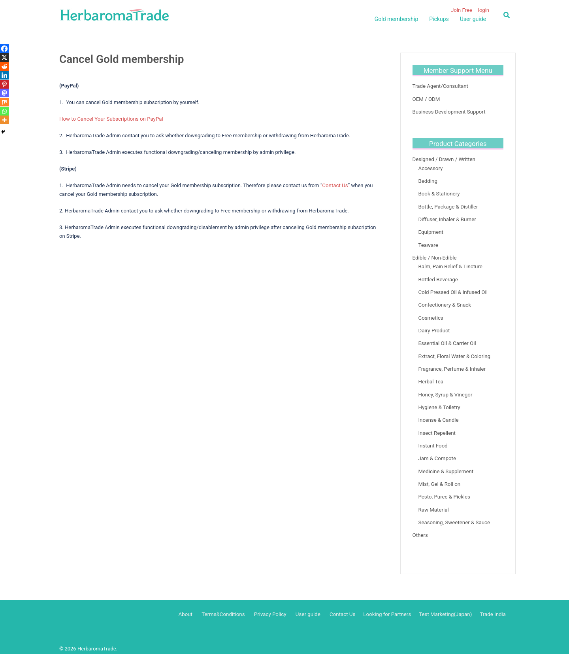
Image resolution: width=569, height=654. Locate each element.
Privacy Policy (274, 607)
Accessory (430, 168)
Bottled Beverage (437, 277)
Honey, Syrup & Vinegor (444, 390)
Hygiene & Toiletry (439, 403)
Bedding (427, 180)
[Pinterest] (4, 84)
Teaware (428, 243)
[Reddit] (4, 66)
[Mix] (4, 102)
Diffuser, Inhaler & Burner (446, 218)
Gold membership (396, 19)
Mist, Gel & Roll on (439, 478)
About (191, 607)
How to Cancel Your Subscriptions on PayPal (110, 119)
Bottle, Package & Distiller (447, 205)
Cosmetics (430, 315)
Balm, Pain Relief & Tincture (449, 264)
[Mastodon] (4, 93)
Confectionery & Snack (444, 302)
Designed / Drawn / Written (443, 159)
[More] (4, 120)
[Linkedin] (4, 75)
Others (420, 529)
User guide (473, 19)
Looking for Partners (389, 607)
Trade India (493, 607)
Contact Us (334, 185)
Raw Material (433, 503)
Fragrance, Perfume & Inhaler (451, 365)
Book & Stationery (438, 192)
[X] (4, 57)
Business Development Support (448, 111)
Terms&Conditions (228, 607)
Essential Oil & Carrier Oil (446, 340)
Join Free (461, 10)
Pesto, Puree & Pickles (443, 491)
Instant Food (432, 441)
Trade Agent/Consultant (440, 86)
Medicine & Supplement (445, 466)
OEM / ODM (426, 99)
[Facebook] (4, 48)
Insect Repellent (436, 428)
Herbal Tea (430, 378)
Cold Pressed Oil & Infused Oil (452, 289)
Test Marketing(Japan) (447, 607)
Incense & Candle (438, 415)
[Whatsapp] (4, 111)
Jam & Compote (436, 453)
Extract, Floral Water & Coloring (453, 352)
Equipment (430, 230)
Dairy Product (433, 327)
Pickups (438, 19)
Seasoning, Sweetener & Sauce (453, 516)
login (483, 10)
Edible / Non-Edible (434, 255)
